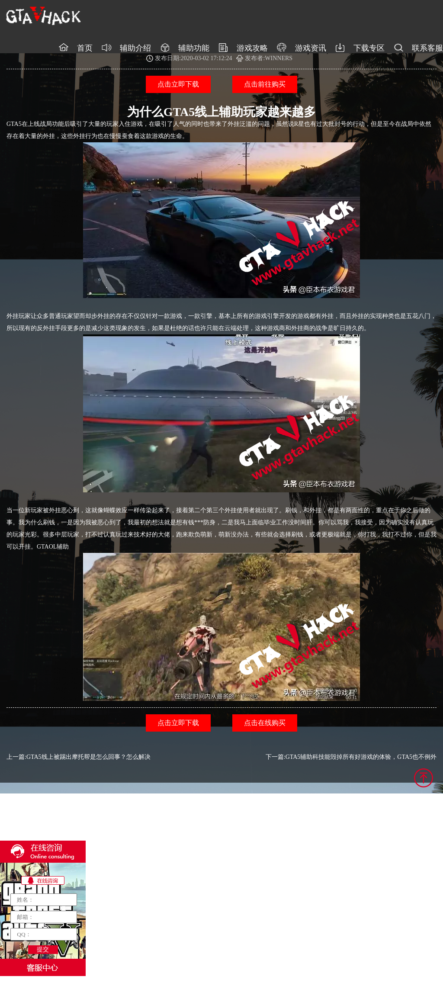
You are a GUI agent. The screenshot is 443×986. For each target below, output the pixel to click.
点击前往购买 (265, 84)
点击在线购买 (265, 722)
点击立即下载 (178, 84)
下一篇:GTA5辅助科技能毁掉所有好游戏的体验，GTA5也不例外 (351, 757)
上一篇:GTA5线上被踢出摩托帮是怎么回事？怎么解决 (78, 757)
